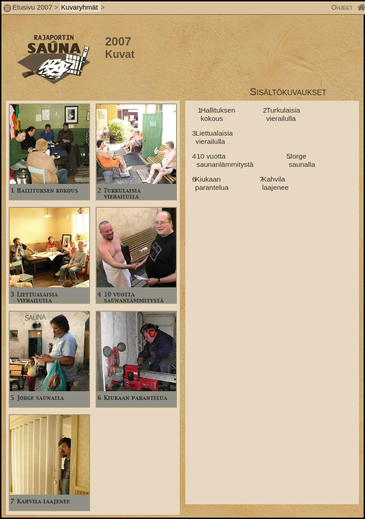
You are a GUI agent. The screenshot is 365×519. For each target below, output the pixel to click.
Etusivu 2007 (32, 7)
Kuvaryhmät (80, 7)
